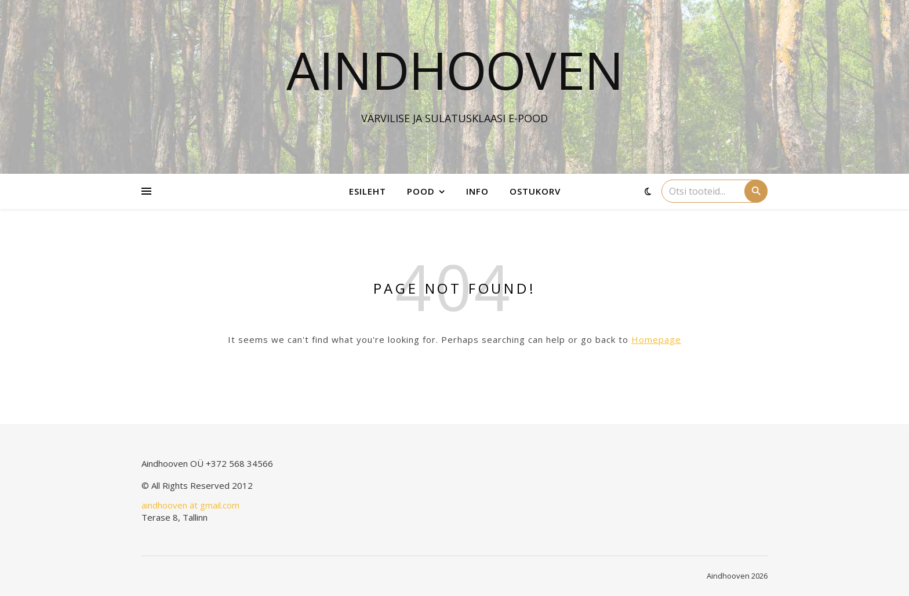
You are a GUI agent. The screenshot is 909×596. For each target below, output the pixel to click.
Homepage (656, 339)
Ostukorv (535, 191)
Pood (421, 191)
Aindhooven (454, 69)
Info (477, 191)
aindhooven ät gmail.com (190, 505)
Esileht (367, 191)
